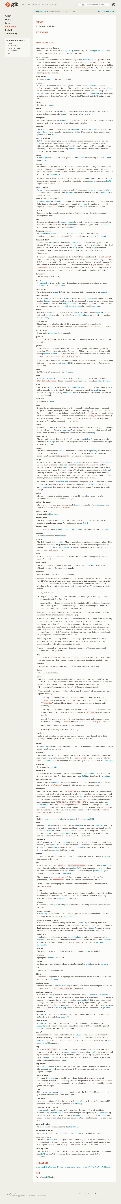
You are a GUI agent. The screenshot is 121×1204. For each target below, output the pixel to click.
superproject (62, 1017)
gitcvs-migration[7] (69, 1167)
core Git (53, 767)
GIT (9, 53)
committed (41, 286)
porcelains (108, 940)
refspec (91, 928)
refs (51, 937)
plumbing (106, 776)
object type (50, 1057)
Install (8, 30)
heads (96, 390)
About (8, 16)
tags (56, 847)
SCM (41, 141)
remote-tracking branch (71, 306)
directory (86, 60)
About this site (15, 1194)
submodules (42, 1026)
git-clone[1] (61, 1008)
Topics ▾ (101, 11)
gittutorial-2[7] (54, 1167)
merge (55, 292)
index (51, 105)
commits (80, 847)
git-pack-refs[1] (103, 381)
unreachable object (48, 234)
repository (69, 51)
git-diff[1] (108, 761)
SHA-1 (88, 496)
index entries (72, 1127)
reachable (71, 234)
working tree (96, 93)
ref (105, 905)
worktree (55, 782)
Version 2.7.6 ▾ (41, 11)
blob (102, 129)
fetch (62, 819)
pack (93, 565)
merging (91, 433)
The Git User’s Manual (101, 1167)
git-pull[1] (89, 819)
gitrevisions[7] (99, 871)
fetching (66, 467)
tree (67, 529)
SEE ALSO (12, 51)
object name (67, 372)
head (110, 88)
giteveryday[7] (84, 1167)
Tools (8, 23)
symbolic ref (72, 868)
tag (72, 529)
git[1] (47, 1177)
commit (92, 86)
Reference (10, 26)
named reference (46, 378)
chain (106, 225)
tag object (83, 204)
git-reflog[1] (62, 898)
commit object (56, 174)
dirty (47, 160)
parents (87, 114)
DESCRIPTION (14, 48)
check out (76, 248)
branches (48, 487)
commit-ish (78, 1115)
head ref (78, 312)
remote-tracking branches (59, 547)
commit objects (67, 222)
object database (98, 51)
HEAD (96, 96)
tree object (92, 129)
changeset (48, 761)
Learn (8, 19)
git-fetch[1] (45, 318)
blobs (56, 850)
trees (39, 850)
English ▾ (110, 11)
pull (109, 470)
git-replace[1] (65, 363)
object (47, 79)
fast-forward (62, 482)
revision (80, 158)
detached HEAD (71, 393)
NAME (11, 43)
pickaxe (48, 755)
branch (55, 134)
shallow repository (62, 986)
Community (11, 33)
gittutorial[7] (41, 1167)
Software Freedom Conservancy (104, 1194)
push (66, 905)
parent (104, 292)
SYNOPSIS (12, 46)
